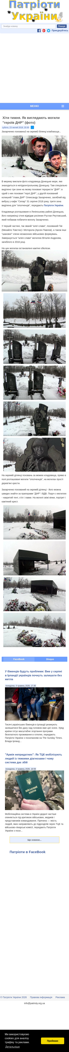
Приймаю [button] (52, 1041)
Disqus (50, 659)
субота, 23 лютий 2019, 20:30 (15, 127)
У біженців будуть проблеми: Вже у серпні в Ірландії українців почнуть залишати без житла (33, 675)
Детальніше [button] (12, 1046)
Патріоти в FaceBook (27, 852)
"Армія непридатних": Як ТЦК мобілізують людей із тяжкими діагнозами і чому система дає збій (33, 758)
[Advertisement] (34, 68)
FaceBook (19, 659)
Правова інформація (41, 997)
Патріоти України (53, 205)
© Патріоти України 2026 (13, 997)
